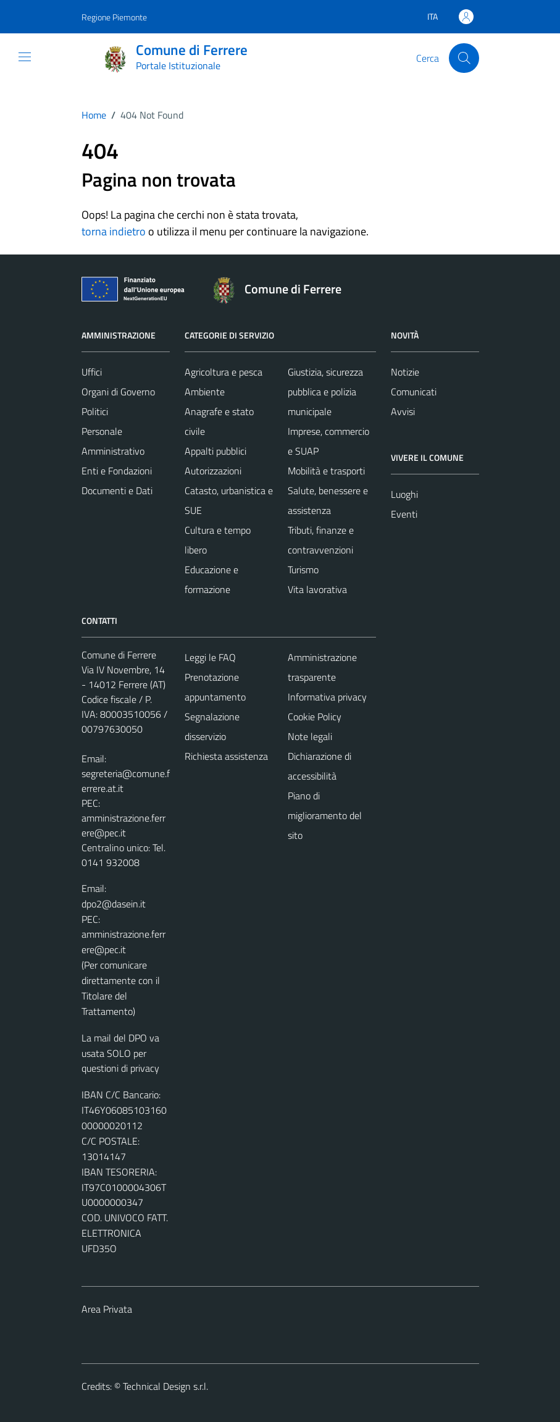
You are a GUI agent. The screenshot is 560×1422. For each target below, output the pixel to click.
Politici (94, 411)
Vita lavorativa (317, 589)
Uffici (91, 371)
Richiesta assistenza (226, 756)
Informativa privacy (327, 696)
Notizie (405, 371)
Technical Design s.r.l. (165, 1386)
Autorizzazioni (213, 470)
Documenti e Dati (117, 490)
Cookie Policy (314, 716)
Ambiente (205, 391)
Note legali (310, 736)
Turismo (303, 569)
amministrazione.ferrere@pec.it (123, 825)
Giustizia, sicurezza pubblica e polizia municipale (325, 391)
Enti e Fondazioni (116, 470)
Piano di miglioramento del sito (325, 815)
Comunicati (414, 391)
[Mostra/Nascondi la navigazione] (24, 56)
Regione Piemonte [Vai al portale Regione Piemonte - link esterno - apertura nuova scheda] (114, 17)
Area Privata (106, 1309)
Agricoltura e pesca (223, 371)
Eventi (404, 514)
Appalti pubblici (215, 451)
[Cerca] (464, 58)
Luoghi (404, 494)
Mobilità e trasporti (326, 470)
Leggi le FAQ (210, 657)
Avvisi (403, 411)
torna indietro (113, 231)
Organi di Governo (118, 391)
